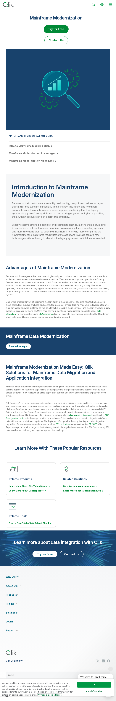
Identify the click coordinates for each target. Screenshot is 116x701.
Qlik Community (14, 661)
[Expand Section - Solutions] (12, 612)
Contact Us (56, 40)
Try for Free (56, 29)
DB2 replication (62, 424)
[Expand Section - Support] (12, 630)
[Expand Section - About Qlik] (13, 586)
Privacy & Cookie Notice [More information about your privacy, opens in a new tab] (50, 695)
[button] (58, 675)
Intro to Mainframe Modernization (29, 146)
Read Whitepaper (18, 346)
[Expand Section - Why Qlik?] (13, 576)
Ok (94, 684)
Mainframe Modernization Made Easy (31, 161)
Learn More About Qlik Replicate (26, 491)
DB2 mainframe (46, 314)
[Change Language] (102, 4)
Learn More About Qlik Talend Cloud (28, 486)
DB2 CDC (93, 424)
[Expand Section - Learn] (10, 621)
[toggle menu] (110, 4)
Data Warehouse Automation (79, 486)
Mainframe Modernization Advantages (32, 153)
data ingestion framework (81, 415)
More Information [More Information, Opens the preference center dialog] (94, 691)
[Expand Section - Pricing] (11, 603)
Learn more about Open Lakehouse (82, 491)
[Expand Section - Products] (12, 594)
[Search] (93, 4)
